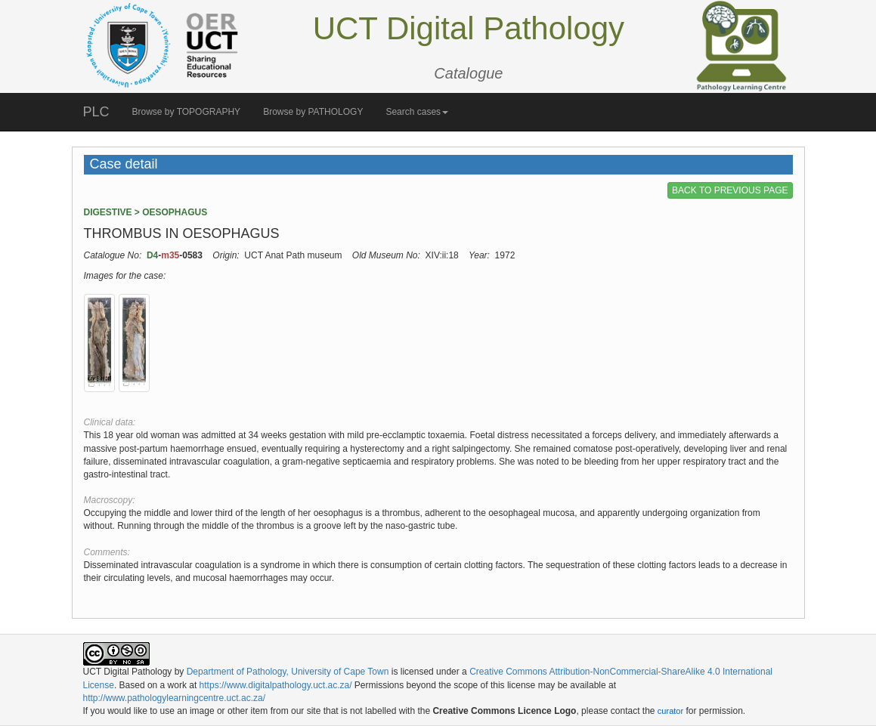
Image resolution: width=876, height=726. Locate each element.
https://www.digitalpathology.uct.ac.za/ (276, 685)
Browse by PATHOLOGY (313, 112)
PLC (96, 111)
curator (670, 710)
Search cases (416, 112)
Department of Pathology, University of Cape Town (288, 671)
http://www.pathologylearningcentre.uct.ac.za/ (174, 698)
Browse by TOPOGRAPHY (186, 112)
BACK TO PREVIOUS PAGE (730, 190)
